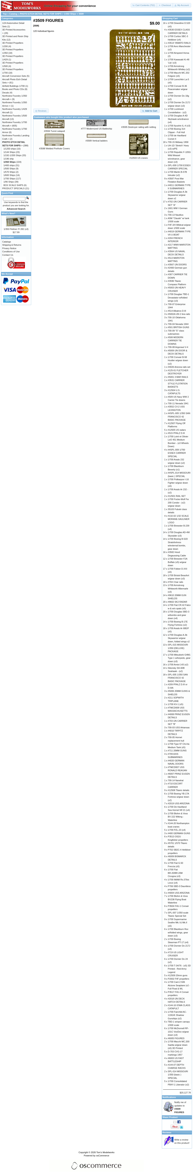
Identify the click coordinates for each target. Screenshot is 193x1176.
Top (5, 14)
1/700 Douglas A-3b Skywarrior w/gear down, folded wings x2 (179, 638)
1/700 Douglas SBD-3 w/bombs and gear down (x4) (178, 614)
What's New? (8, 213)
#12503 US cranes (138, 158)
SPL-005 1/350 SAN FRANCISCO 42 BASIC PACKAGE (178, 677)
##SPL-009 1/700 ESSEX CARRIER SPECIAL (177, 453)
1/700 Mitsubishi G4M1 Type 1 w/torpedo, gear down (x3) (179, 658)
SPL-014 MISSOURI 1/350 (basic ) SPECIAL (178, 1074)
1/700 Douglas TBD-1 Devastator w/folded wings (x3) (178, 297)
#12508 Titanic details (178, 790)
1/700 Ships (9, 178)
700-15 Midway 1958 (178, 142)
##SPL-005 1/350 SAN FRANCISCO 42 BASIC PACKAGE (179, 416)
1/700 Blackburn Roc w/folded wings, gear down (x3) (178, 932)
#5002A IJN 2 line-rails (179, 314)
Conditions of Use (11, 251)
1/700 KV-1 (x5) (175, 704)
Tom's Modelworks (105, 1152)
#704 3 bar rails (175, 582)
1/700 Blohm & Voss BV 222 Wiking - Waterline (178, 816)
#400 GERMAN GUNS (179, 833)
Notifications (169, 1097)
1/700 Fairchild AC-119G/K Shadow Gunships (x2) (177, 1015)
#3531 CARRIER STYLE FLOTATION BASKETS (178, 383)
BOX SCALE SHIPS (13, 185)
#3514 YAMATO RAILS (179, 43)
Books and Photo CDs (13, 89)
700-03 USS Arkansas (179, 727)
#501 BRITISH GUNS (178, 327)
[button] (144, 5)
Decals (5, 92)
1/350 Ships (70, 14)
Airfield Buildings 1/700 (13, 86)
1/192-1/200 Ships (12, 155)
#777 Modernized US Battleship (96, 128)
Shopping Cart (170, 18)
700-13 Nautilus (175, 215)
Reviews (166, 1132)
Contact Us (7, 255)
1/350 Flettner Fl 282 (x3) (16, 229)
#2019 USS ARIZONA (179, 803)
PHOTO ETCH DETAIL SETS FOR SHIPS (41, 14)
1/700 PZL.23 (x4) (177, 830)
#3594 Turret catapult (54, 131)
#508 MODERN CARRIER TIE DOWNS (175, 340)
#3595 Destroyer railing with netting (138, 127)
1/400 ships (9, 165)
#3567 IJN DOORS (177, 264)
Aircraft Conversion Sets (14, 76)
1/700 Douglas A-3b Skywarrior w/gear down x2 (177, 195)
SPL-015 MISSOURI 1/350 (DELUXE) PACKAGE (178, 648)
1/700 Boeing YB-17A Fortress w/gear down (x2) (178, 796)
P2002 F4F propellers (178, 979)
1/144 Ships (9, 152)
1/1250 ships (9, 149)
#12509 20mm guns (177, 975)
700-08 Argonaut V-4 (178, 347)
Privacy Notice (9, 248)
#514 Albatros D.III (177, 311)
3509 (81, 14)
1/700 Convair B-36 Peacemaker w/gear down (178, 89)
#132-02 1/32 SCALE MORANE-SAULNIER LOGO (178, 519)
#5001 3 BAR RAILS (178, 377)
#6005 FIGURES (176, 1038)
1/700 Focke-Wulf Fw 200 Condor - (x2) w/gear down (178, 502)
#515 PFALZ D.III (176, 433)
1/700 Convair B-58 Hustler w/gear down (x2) (178, 360)
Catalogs (6, 241)
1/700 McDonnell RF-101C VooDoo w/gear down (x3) (178, 1031)
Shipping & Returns (11, 245)
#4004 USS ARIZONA (179, 893)
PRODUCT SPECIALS (13, 188)
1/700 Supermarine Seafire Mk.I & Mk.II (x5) (177, 922)
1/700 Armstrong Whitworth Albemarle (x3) (178, 588)
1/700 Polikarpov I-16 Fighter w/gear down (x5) (178, 482)
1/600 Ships (9, 175)
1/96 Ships (8, 182)
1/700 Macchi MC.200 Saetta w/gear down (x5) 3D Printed (178, 1044)
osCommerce (102, 1155)
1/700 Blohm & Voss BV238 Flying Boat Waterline (178, 899)
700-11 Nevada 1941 (178, 403)
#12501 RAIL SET (177, 496)
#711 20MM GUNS (177, 750)
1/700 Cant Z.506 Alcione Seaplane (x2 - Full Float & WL (179, 985)
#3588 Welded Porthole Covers (54, 148)
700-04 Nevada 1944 (178, 324)
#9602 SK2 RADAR (177, 602)
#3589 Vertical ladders (97, 140)
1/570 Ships (9, 172)
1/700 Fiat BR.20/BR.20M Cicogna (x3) (175, 872)
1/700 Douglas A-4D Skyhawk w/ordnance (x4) (178, 118)
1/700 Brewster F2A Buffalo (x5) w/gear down (177, 562)
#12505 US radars (177, 430)
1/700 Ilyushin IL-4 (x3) (179, 125)
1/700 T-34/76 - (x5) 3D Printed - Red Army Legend (179, 968)
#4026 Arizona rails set (179, 367)
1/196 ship (8, 159)
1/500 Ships (9, 168)
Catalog (13, 14)
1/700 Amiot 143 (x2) (178, 664)
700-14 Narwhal (176, 780)
